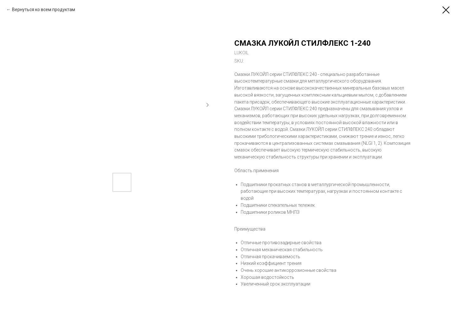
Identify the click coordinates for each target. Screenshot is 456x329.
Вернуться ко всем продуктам (43, 9)
